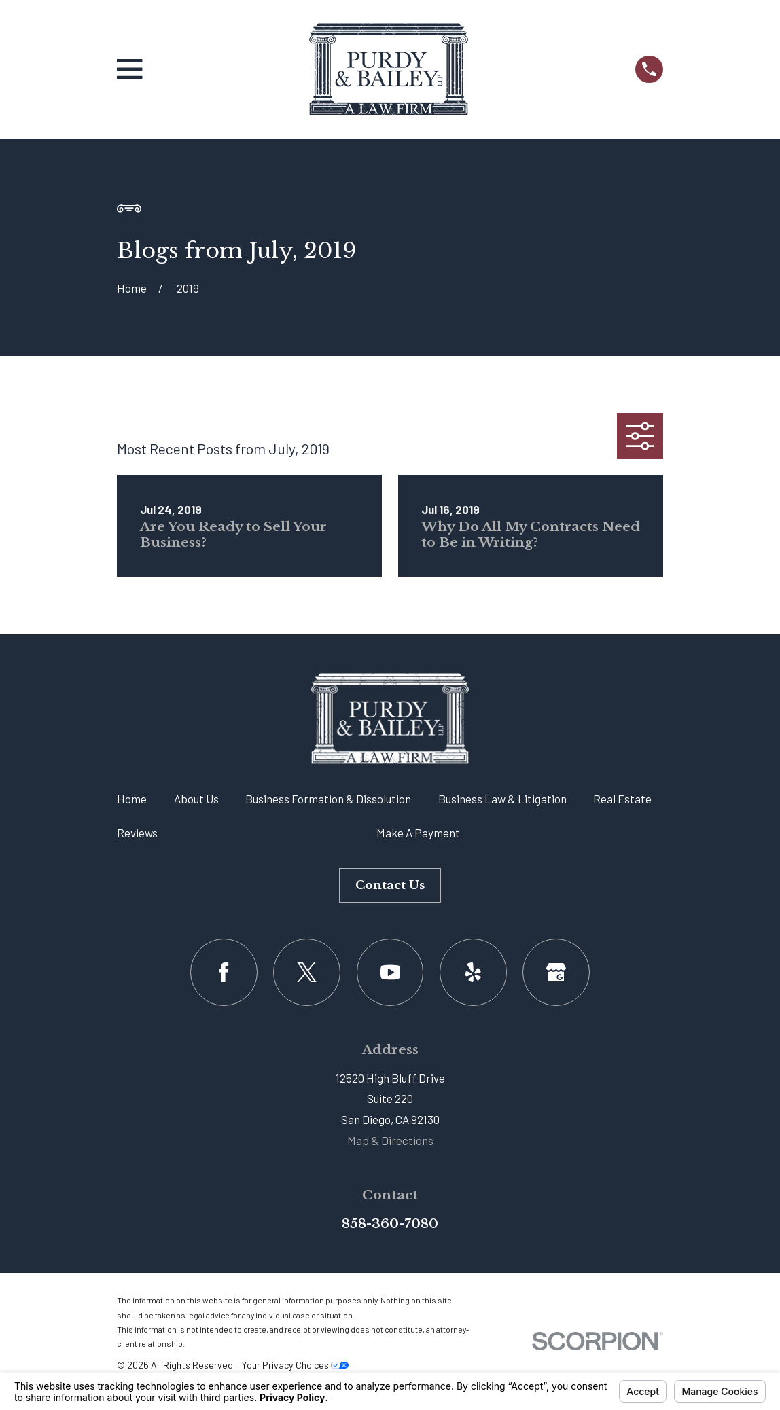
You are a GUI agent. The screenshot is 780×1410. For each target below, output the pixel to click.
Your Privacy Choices (295, 1365)
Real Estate (622, 799)
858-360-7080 (390, 1223)
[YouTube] (390, 972)
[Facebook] (224, 972)
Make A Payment (418, 832)
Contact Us (390, 885)
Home (132, 799)
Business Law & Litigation (502, 799)
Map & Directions (390, 1140)
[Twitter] (306, 972)
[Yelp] (473, 972)
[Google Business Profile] (556, 972)
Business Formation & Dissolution (328, 799)
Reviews (137, 832)
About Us (196, 799)
